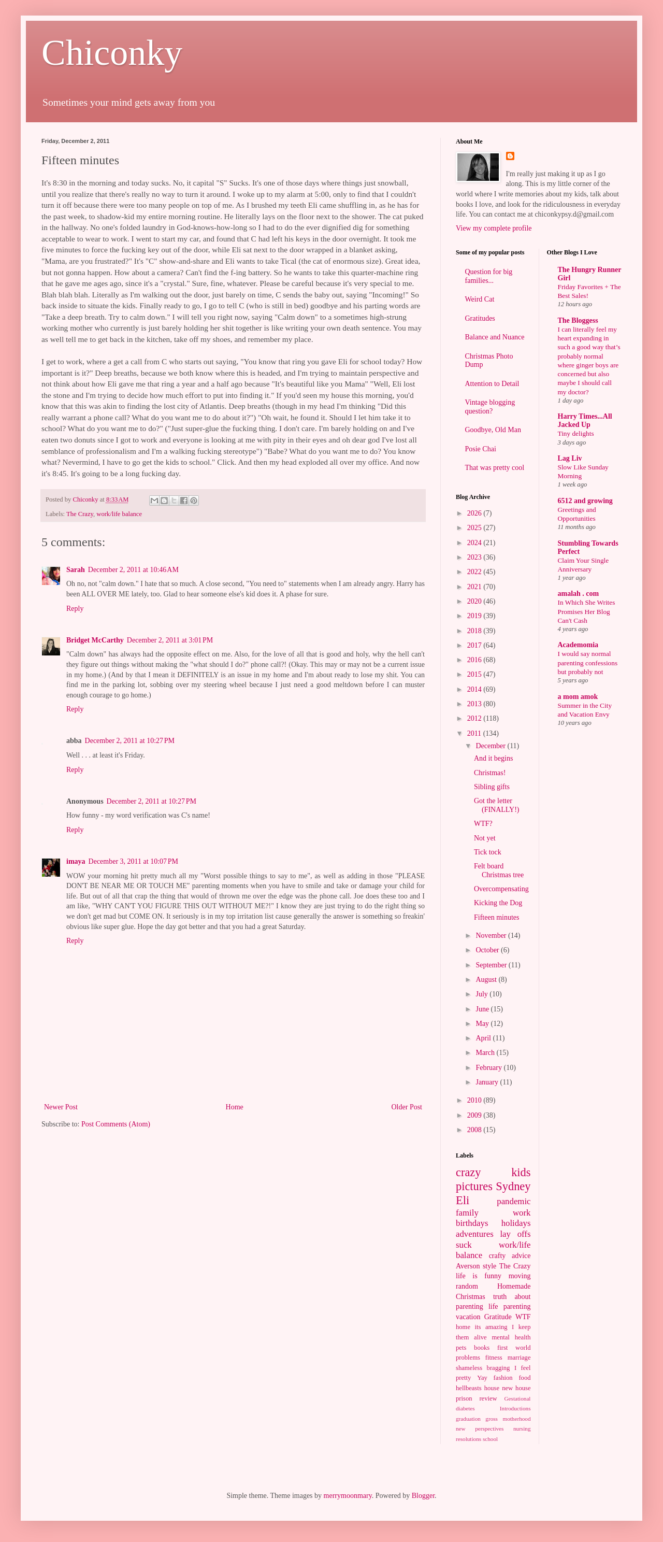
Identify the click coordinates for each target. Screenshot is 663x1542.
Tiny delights (576, 433)
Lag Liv (570, 458)
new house (516, 1388)
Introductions (515, 1408)
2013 (475, 704)
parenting (517, 1306)
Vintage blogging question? (490, 406)
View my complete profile (494, 228)
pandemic (513, 1201)
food (524, 1377)
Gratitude (498, 1317)
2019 (475, 616)
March (485, 1052)
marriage (519, 1357)
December (491, 746)
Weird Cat (480, 299)
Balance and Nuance (495, 337)
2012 (475, 718)
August (486, 979)
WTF (523, 1317)
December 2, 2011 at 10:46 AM (133, 570)
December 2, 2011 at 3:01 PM (170, 640)
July (482, 994)
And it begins (493, 758)
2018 (475, 631)
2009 (475, 1115)
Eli (462, 1200)
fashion (503, 1377)
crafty (497, 1256)
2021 (475, 587)
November (491, 935)
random (467, 1286)
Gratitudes (480, 318)
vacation (468, 1317)
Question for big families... (489, 276)
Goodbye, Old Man (493, 430)
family (467, 1213)
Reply (74, 608)
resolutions (468, 1439)
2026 (475, 513)
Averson (468, 1266)
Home (234, 1107)
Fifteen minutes (497, 917)
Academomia (578, 645)
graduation (468, 1419)
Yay (482, 1377)
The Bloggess (578, 320)
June (483, 1009)
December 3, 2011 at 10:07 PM (133, 861)
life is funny (478, 1276)
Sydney (513, 1186)
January (487, 1082)
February (489, 1068)
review (488, 1398)
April (484, 1038)
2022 (475, 572)
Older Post (407, 1107)
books (481, 1347)
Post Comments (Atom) (115, 1124)
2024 (475, 543)
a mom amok (578, 697)
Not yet (485, 838)
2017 (475, 645)
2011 (475, 733)
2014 (475, 689)
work (522, 1213)
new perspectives (479, 1428)
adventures (475, 1234)
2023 (475, 557)
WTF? (483, 823)
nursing (522, 1428)
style (489, 1266)
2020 (475, 601)
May (483, 1023)
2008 (475, 1130)
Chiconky (111, 53)
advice (521, 1256)
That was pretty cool (495, 468)
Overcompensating (501, 889)
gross (491, 1419)
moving (520, 1276)
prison (464, 1398)
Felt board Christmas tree (499, 870)
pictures (474, 1186)
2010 (475, 1100)
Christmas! (490, 773)
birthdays (472, 1223)
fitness (493, 1357)
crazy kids (493, 1172)
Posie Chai (480, 449)
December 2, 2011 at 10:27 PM (130, 741)
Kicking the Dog (498, 903)
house (491, 1388)
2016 (475, 660)
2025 (475, 528)
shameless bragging (483, 1368)
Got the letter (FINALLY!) (496, 805)
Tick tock (487, 852)
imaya (75, 861)
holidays (516, 1223)
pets (461, 1347)
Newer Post (61, 1107)
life (493, 1306)
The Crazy (79, 514)
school (490, 1439)
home (463, 1327)
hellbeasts (469, 1388)
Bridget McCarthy (95, 640)
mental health (511, 1337)
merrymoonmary (348, 1496)
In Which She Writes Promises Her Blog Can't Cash (586, 611)
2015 (475, 674)
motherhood (516, 1419)
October (488, 950)
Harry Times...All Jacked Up (585, 420)
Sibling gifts (492, 787)
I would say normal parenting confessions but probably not (588, 663)
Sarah (75, 570)
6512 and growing (585, 501)
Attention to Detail (492, 384)
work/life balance (119, 514)
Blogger (423, 1496)
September (491, 965)
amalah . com (578, 593)
